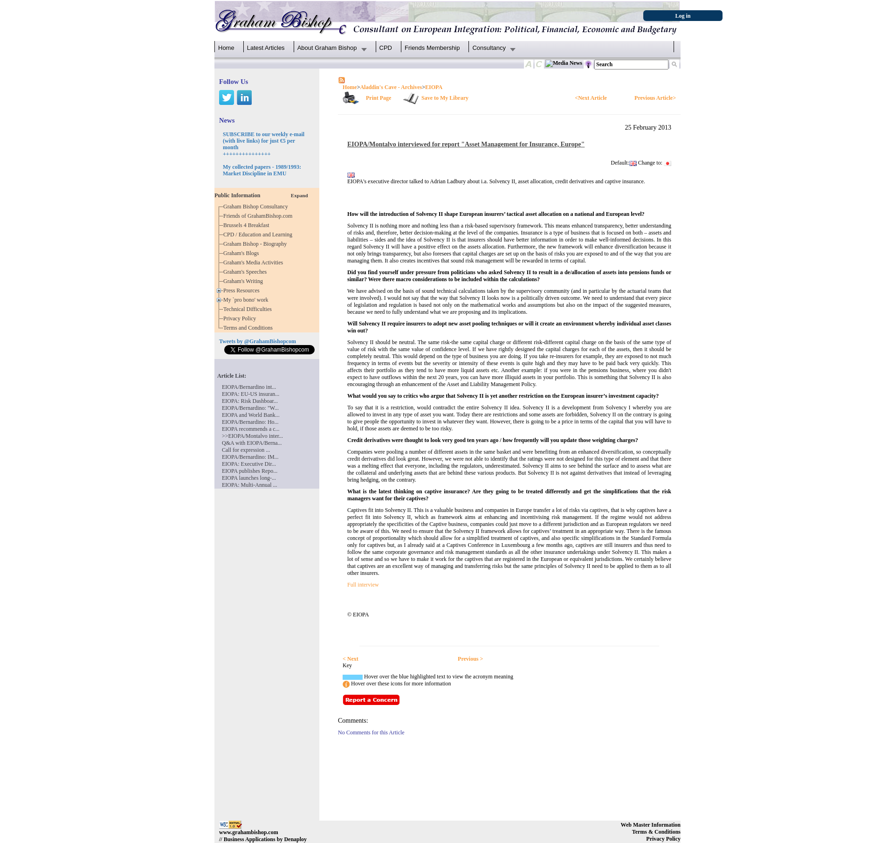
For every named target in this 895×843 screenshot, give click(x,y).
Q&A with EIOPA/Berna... (252, 443)
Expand (299, 195)
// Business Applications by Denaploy (263, 839)
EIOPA (433, 87)
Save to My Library (444, 98)
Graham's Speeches (246, 272)
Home (226, 47)
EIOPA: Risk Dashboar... (250, 401)
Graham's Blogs (242, 253)
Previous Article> (655, 98)
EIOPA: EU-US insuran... (250, 394)
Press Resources (242, 290)
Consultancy (489, 47)
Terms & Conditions (656, 832)
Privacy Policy (241, 318)
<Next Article (590, 98)
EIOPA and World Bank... (251, 415)
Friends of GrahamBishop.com (259, 216)
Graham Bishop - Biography (256, 244)
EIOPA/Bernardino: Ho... (250, 422)
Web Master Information (651, 825)
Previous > (470, 659)
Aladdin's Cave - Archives (391, 87)
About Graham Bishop (327, 47)
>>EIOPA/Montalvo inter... (252, 436)
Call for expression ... (246, 450)
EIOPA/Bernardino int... (249, 387)
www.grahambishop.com (248, 832)
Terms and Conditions (249, 328)
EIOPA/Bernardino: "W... (250, 408)
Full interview (363, 584)
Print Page (378, 98)
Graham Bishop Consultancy (257, 206)
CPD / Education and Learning (259, 234)
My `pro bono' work (247, 300)
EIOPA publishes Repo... (249, 471)
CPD (385, 47)
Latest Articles (266, 47)
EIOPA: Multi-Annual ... (249, 485)
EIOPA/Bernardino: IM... (250, 457)
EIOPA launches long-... (249, 478)
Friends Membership (432, 47)
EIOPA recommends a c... (251, 429)
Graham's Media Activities (254, 262)
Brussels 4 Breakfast (247, 225)
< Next (350, 659)
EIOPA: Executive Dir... (249, 464)
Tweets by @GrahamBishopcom (257, 341)
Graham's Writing (244, 281)
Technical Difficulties (249, 309)
